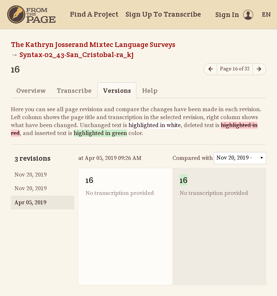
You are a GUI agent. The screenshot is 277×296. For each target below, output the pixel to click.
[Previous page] (210, 69)
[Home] (31, 14)
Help (150, 90)
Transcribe (74, 90)
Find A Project (94, 14)
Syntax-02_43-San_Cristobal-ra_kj (76, 54)
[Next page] (259, 69)
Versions (117, 90)
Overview (30, 90)
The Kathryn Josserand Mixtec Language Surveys (93, 44)
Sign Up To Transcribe (163, 14)
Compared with (192, 158)
